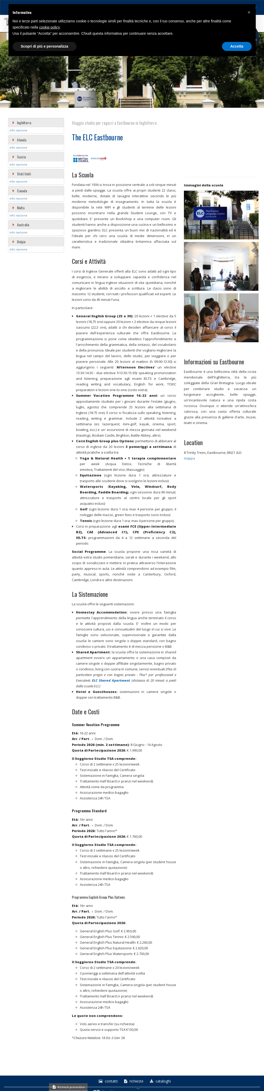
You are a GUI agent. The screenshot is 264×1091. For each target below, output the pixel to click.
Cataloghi (160, 1081)
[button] (249, 12)
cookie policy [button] (49, 27)
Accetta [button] (236, 46)
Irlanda (19, 139)
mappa (189, 458)
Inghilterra (21, 122)
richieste (133, 1081)
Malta (18, 207)
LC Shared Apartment (112, 680)
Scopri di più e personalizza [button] (44, 46)
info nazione (18, 130)
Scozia (19, 156)
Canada (19, 190)
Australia (20, 224)
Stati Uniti (21, 173)
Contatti (107, 1081)
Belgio (18, 241)
